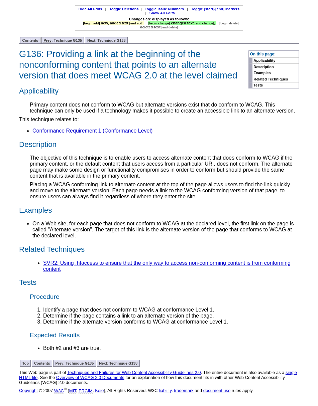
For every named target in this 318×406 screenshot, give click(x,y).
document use (217, 390)
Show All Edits (162, 13)
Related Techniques (270, 79)
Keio (99, 390)
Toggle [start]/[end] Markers (215, 9)
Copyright (28, 390)
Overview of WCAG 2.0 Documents (90, 377)
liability (165, 390)
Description (263, 67)
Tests (258, 85)
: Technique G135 (62, 40)
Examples (262, 73)
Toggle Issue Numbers (164, 9)
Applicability (264, 60)
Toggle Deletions (124, 9)
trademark (184, 390)
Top (25, 363)
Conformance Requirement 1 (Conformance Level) (92, 131)
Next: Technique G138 (106, 40)
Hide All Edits (90, 9)
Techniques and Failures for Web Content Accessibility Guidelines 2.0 (134, 372)
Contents (30, 40)
